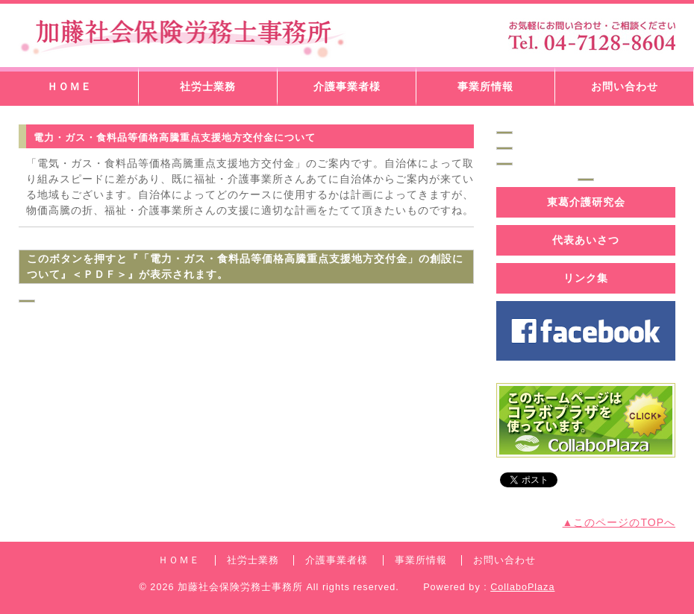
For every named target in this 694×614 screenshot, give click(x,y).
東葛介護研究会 (586, 202)
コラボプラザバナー (585, 420)
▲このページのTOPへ (619, 522)
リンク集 (585, 278)
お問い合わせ (624, 86)
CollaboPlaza (522, 587)
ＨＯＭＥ (69, 86)
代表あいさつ (585, 240)
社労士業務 (208, 86)
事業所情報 (485, 86)
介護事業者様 (347, 86)
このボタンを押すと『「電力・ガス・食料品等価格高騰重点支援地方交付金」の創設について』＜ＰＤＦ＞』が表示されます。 (245, 266)
